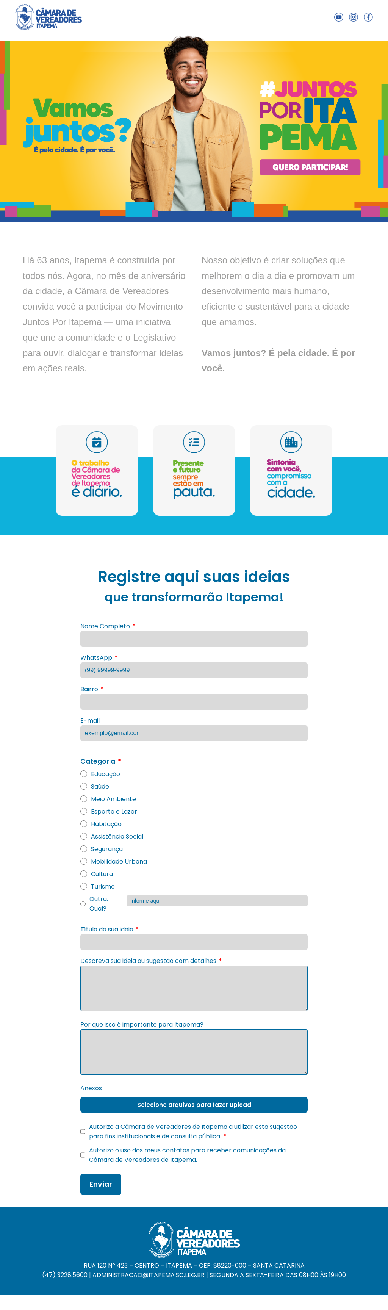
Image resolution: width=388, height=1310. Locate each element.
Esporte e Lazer (108, 811)
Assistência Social (111, 836)
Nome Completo (107, 626)
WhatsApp (98, 657)
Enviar (100, 1184)
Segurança (101, 849)
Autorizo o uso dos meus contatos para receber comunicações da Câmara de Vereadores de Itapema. (183, 1155)
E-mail (90, 720)
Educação (100, 774)
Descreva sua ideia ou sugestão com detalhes (151, 960)
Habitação (101, 824)
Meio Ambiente (108, 799)
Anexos (91, 1088)
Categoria (100, 761)
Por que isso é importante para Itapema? (141, 1024)
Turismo (97, 886)
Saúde (94, 786)
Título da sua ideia (109, 929)
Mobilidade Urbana (113, 861)
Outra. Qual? (194, 904)
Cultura (96, 874)
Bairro (91, 689)
